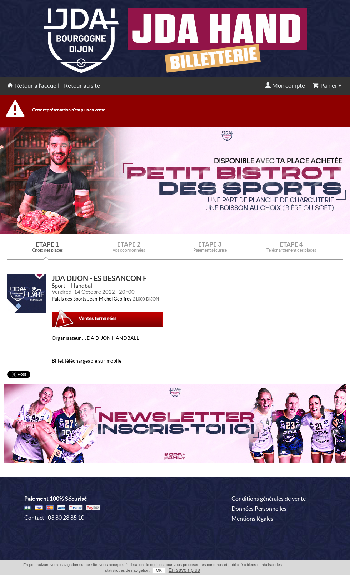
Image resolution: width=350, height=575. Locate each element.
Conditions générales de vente (268, 498)
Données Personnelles (258, 508)
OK (159, 570)
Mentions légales (252, 518)
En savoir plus (184, 570)
